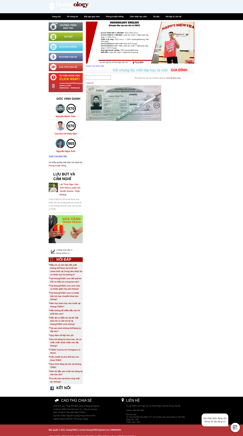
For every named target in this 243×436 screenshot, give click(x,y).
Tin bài (55, 23)
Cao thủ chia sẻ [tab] (68, 67)
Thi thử (68, 36)
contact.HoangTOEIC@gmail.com (73, 83)
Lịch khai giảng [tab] (68, 47)
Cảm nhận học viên (138, 17)
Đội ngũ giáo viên (92, 17)
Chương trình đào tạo (68, 26)
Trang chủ (56, 17)
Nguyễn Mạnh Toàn (66, 116)
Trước (51, 156)
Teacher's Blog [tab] (68, 57)
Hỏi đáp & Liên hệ (173, 17)
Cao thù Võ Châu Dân (66, 133)
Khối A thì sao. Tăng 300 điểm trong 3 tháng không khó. (76, 406)
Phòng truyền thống (115, 17)
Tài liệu (156, 17)
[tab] (66, 26)
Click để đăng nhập (173, 78)
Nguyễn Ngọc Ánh (65, 151)
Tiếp (65, 156)
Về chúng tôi (72, 17)
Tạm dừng (58, 156)
